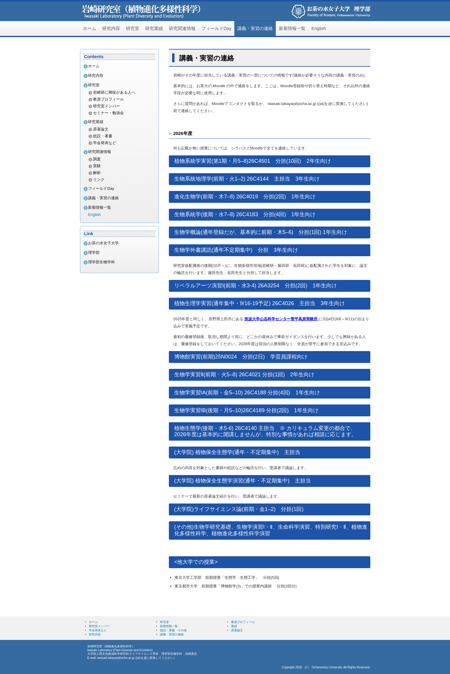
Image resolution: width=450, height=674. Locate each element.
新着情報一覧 (292, 28)
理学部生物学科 (101, 262)
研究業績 (154, 28)
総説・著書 (102, 136)
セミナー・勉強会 (108, 113)
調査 (97, 159)
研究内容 (111, 28)
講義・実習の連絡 (255, 28)
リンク (99, 179)
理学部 (94, 252)
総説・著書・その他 (173, 630)
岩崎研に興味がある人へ (114, 92)
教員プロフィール (108, 99)
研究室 (132, 28)
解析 (97, 173)
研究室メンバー (106, 106)
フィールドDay (216, 28)
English (318, 28)
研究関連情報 (182, 28)
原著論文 (100, 129)
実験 (97, 166)
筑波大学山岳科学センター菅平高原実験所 (281, 319)
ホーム (89, 28)
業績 (234, 626)
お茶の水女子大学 (103, 243)
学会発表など (104, 143)
